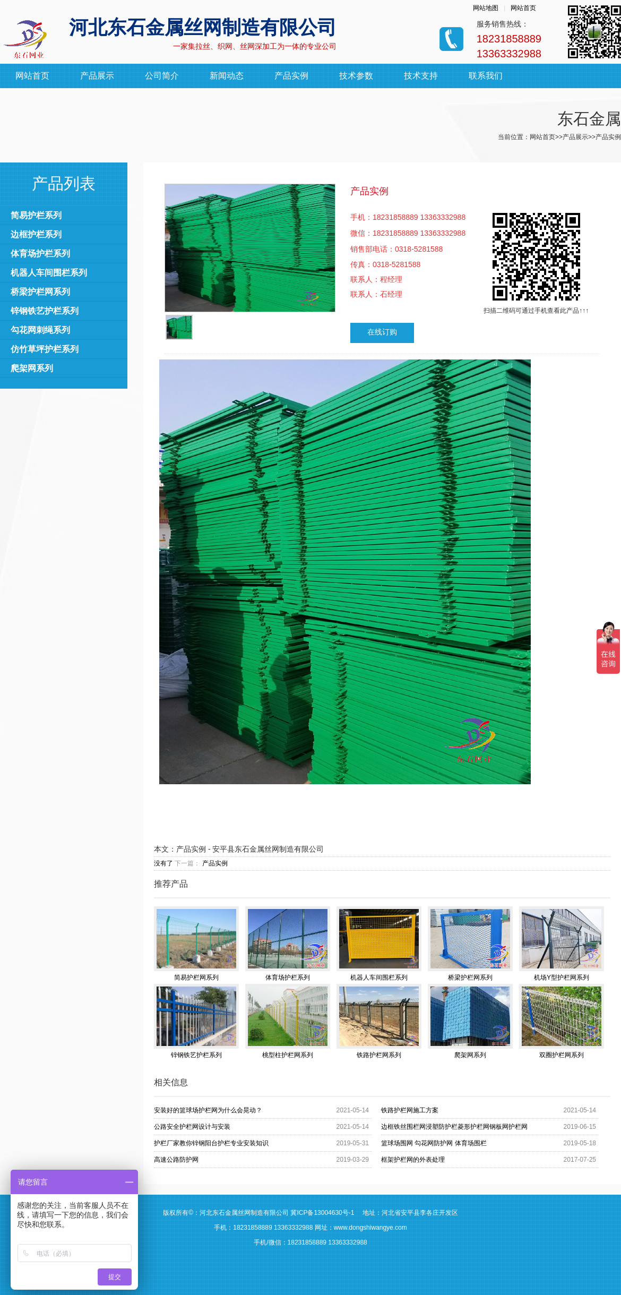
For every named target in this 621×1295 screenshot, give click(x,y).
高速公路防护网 (176, 1159)
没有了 (163, 863)
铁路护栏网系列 (379, 1021)
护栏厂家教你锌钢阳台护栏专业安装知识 (211, 1143)
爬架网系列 (32, 368)
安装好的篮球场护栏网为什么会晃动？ (208, 1110)
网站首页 (523, 8)
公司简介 (162, 75)
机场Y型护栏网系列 (561, 943)
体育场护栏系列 (40, 253)
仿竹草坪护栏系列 (45, 349)
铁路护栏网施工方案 (409, 1110)
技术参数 (356, 75)
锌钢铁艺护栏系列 (45, 310)
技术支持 (421, 75)
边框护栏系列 (36, 234)
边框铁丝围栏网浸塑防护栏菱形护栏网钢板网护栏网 (454, 1126)
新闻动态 (227, 75)
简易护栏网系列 (196, 943)
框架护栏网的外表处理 (413, 1159)
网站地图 (485, 8)
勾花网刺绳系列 (40, 330)
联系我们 (486, 75)
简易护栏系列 (36, 215)
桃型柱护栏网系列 (287, 1021)
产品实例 (291, 75)
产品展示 (97, 75)
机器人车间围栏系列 (49, 272)
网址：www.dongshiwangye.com (361, 1227)
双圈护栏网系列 (561, 1021)
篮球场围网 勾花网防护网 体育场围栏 (434, 1143)
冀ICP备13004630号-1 (322, 1212)
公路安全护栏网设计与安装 (192, 1126)
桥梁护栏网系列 (40, 291)
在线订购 (382, 332)
